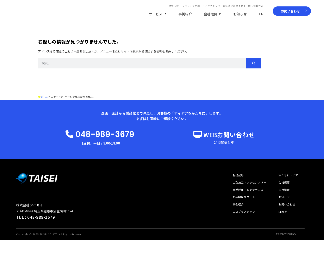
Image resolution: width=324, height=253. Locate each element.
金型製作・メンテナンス (245, 201)
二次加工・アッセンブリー (247, 193)
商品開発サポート (241, 209)
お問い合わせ (286, 216)
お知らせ (283, 209)
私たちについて (287, 185)
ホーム (44, 101)
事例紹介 (235, 216)
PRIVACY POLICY (286, 246)
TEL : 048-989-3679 (35, 230)
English (282, 224)
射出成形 (235, 185)
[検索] (253, 67)
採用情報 (283, 201)
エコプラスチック (241, 224)
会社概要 (283, 193)
